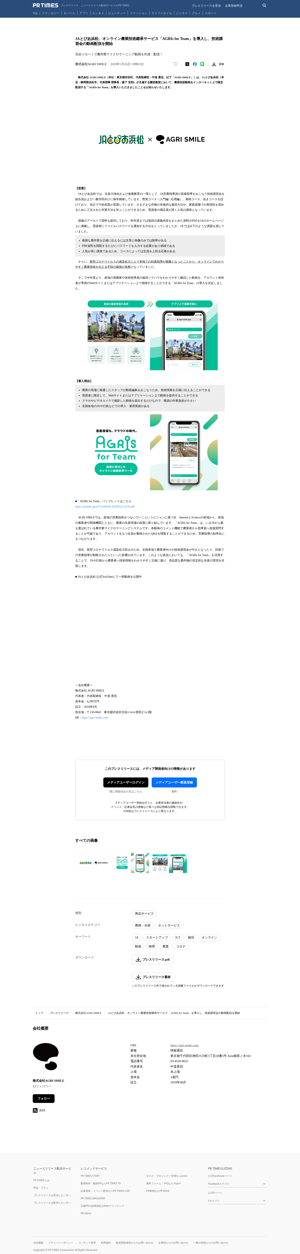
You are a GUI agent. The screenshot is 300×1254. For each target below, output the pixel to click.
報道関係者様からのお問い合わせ (134, 1242)
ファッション (138, 13)
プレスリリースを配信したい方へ (52, 1202)
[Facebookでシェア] (194, 64)
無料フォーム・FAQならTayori (163, 1183)
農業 (165, 946)
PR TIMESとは (41, 1180)
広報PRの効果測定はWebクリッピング (102, 1206)
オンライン (209, 937)
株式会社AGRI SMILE (88, 1012)
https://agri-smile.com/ (95, 717)
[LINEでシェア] (202, 64)
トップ (39, 1012)
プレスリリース (59, 1012)
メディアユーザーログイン (126, 782)
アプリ (83, 13)
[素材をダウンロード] (214, 64)
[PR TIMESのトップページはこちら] (81, 5)
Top (35, 13)
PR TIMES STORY (90, 1176)
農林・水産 (143, 925)
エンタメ (98, 13)
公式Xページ (215, 1192)
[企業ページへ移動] (46, 1058)
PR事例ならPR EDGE (157, 1191)
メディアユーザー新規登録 (174, 782)
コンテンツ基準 (87, 1242)
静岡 (152, 946)
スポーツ (210, 13)
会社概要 (38, 1242)
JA (137, 937)
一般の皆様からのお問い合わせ (210, 1242)
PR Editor (86, 1213)
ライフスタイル (161, 13)
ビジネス (182, 13)
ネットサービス (169, 925)
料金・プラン (40, 1187)
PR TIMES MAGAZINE (93, 1198)
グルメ (196, 13)
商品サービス (144, 913)
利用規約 (106, 1242)
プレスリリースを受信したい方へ (52, 1195)
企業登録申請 (233, 5)
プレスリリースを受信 (206, 5)
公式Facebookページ (220, 1176)
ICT (177, 937)
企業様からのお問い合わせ (173, 1242)
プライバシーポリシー (60, 1242)
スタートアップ (157, 937)
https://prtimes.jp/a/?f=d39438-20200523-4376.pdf (105, 506)
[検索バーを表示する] (264, 5)
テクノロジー (50, 13)
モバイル (69, 13)
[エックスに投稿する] (187, 64)
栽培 (191, 937)
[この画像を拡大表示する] (93, 863)
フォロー (44, 1098)
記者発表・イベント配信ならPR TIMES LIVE (105, 1191)
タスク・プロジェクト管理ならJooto (166, 1176)
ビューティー (117, 13)
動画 (138, 946)
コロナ (181, 946)
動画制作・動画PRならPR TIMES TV (101, 1183)
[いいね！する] (175, 64)
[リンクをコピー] (221, 64)
